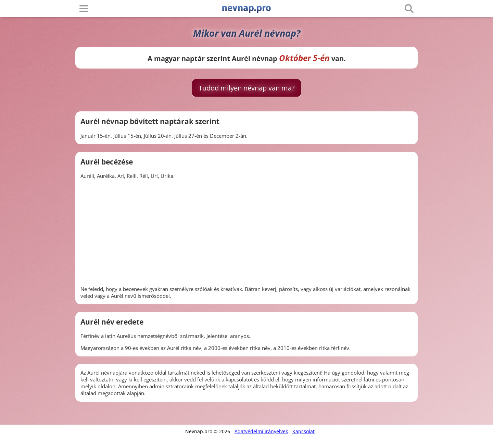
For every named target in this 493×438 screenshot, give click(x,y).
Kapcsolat (303, 431)
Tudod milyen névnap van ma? (247, 88)
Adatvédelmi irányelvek (261, 431)
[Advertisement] (246, 232)
